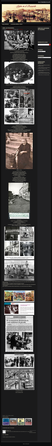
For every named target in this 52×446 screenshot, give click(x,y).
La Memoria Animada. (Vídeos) (16, 24)
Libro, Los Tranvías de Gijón (45, 74)
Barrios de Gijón (8, 415)
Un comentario (20, 29)
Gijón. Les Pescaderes (9, 29)
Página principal (5, 24)
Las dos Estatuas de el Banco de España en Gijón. (44, 68)
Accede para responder (32, 432)
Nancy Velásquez (41, 67)
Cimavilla (12, 415)
